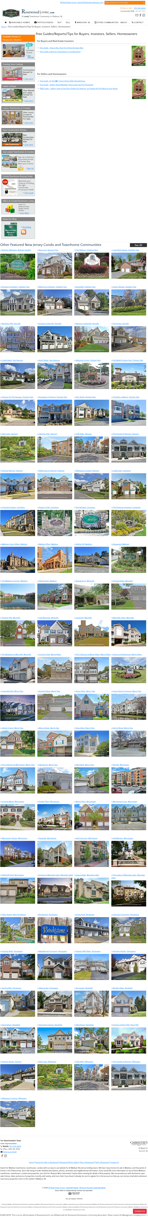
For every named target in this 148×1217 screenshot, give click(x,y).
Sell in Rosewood (102, 1162)
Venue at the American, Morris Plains (126, 655)
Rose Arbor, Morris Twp (84, 728)
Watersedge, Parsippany (47, 988)
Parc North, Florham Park (85, 397)
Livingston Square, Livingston (12, 507)
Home (3, 27)
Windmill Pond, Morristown (12, 875)
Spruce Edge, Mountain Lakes (86, 875)
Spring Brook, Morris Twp (122, 728)
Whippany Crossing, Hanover (86, 471)
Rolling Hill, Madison (83, 544)
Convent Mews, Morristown (12, 802)
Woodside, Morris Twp (84, 765)
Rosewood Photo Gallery (69, 1162)
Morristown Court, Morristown (124, 802)
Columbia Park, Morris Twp (11, 691)
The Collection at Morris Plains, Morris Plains (92, 655)
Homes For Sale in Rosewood (46, 1162)
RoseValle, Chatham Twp (84, 287)
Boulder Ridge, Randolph (122, 988)
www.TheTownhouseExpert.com (90, 3)
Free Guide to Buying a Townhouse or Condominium (60, 52)
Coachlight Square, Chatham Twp (125, 250)
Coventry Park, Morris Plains (49, 655)
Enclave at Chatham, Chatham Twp (14, 287)
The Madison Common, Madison (14, 581)
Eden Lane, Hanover (9, 434)
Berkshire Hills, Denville (10, 324)
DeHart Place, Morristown (48, 802)
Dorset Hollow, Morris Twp (48, 691)
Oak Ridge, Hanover (83, 434)
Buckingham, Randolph (10, 1025)
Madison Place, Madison (47, 544)
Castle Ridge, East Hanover (11, 360)
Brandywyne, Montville (84, 581)
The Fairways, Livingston (84, 507)
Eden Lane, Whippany (46, 1062)
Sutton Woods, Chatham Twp (123, 287)
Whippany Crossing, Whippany (13, 1098)
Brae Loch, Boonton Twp (47, 250)
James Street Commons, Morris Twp (126, 691)
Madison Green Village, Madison (13, 544)
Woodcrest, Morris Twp (47, 765)
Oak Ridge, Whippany (83, 1062)
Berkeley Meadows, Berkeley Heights (15, 250)
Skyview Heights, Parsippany (123, 951)
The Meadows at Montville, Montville (15, 655)
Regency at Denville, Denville (86, 324)
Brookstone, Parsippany (47, 915)
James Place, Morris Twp (84, 691)
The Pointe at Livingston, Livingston (126, 507)
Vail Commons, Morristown (86, 838)
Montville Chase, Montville (122, 618)
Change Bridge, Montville (122, 581)
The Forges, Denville (120, 324)
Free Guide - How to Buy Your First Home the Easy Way (61, 48)
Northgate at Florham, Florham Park (52, 397)
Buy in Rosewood (87, 1162)
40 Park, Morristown (120, 765)
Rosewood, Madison (120, 544)
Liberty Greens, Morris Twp (11, 728)
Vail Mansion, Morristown (122, 838)
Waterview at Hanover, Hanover (50, 471)
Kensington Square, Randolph (49, 1025)
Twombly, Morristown (46, 838)
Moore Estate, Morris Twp (48, 728)
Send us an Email (10, 1152)
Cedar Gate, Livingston (121, 471)
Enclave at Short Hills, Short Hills (125, 1025)
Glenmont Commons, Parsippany (125, 915)
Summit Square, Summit (10, 1062)
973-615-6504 (139, 8)
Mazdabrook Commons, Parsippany (52, 951)
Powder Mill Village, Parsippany (87, 951)
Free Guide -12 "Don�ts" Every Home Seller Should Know (62, 81)
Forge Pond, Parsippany (84, 915)
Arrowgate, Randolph (83, 988)
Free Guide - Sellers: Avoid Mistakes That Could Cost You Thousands (66, 85)
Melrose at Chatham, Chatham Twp (52, 287)
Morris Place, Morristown (85, 802)
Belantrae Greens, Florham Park (87, 360)
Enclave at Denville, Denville (49, 324)
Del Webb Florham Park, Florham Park (127, 360)
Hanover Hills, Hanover (47, 434)
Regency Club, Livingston (48, 507)
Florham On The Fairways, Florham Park (16, 397)
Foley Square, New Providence (13, 915)
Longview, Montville (83, 618)
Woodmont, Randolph (84, 1025)
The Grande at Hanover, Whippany (125, 1062)
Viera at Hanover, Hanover (11, 471)
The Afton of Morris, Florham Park (125, 397)
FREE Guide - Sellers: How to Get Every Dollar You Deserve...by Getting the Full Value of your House (79, 89)
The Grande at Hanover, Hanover (125, 434)
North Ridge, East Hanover (48, 360)
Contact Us (114, 1162)
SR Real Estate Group (68, 3)
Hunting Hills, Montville (10, 618)
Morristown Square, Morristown (13, 838)
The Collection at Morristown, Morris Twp (17, 765)
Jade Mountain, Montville (48, 618)
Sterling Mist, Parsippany (10, 988)
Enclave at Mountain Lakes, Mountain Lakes (55, 875)
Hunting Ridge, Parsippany (11, 951)
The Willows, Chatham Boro (86, 250)
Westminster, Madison (47, 581)
